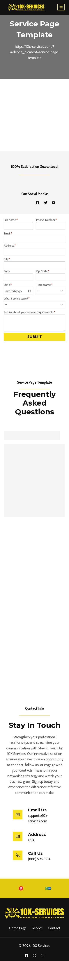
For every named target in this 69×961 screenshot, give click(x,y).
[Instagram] (42, 955)
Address (10, 245)
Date (8, 285)
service (37, 928)
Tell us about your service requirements (29, 312)
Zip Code (42, 271)
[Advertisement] (34, 115)
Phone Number (46, 220)
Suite (7, 271)
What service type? (17, 298)
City (7, 259)
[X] (34, 955)
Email (8, 233)
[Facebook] (26, 955)
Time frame (44, 285)
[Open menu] (61, 7)
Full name (11, 220)
